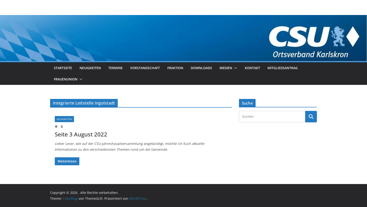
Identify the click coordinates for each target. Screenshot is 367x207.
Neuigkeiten (90, 68)
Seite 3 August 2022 (81, 134)
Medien (226, 68)
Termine (115, 68)
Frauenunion (65, 79)
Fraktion (175, 68)
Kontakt (252, 68)
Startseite (63, 68)
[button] (234, 68)
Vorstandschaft (145, 68)
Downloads (201, 68)
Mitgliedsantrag (283, 68)
